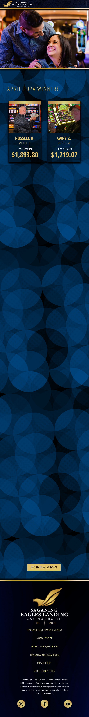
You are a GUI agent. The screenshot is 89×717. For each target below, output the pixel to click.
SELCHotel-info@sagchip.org (44, 646)
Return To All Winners (44, 567)
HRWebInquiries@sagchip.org (44, 654)
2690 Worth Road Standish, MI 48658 (44, 630)
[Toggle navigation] (82, 4)
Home (38, 622)
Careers (52, 622)
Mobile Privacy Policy (44, 671)
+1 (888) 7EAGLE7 (44, 638)
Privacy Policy (44, 663)
